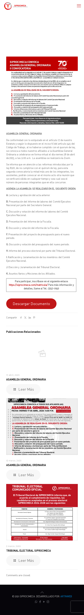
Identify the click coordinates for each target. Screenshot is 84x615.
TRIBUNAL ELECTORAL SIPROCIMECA (28, 550)
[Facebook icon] (40, 601)
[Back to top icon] (42, 592)
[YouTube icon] (44, 601)
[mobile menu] (79, 5)
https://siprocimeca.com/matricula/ (28, 284)
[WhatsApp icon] (36, 601)
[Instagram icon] (48, 601)
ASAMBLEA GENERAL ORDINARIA (26, 379)
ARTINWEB (66, 596)
